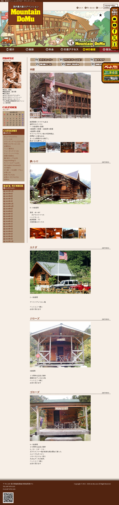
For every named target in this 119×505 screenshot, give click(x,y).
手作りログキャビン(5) (12, 144)
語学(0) (6, 179)
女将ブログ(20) (9, 175)
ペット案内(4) (9, 149)
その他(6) (7, 168)
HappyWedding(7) (10, 160)
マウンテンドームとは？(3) (13, 141)
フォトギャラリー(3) (11, 151)
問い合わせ (91, 8)
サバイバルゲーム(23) (11, 163)
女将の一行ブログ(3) (11, 177)
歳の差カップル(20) (11, 158)
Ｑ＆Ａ (81, 8)
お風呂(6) (7, 146)
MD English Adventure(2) (12, 165)
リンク (100, 8)
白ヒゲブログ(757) (10, 137)
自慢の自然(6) (9, 156)
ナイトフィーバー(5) (11, 153)
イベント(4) (8, 139)
